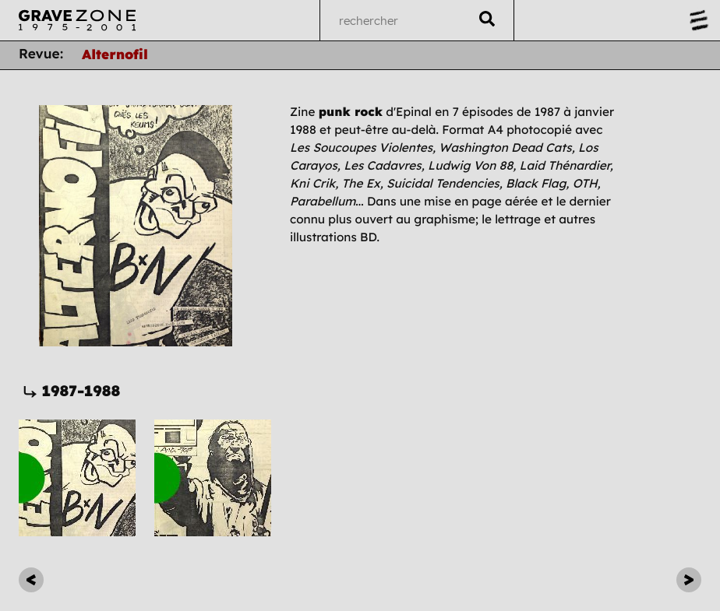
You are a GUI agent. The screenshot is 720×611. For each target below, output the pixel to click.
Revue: (41, 54)
